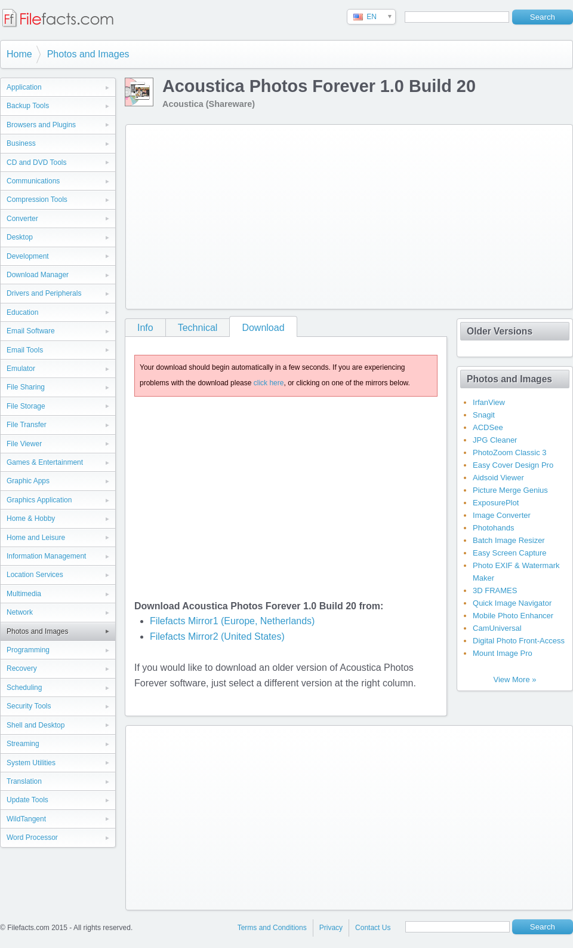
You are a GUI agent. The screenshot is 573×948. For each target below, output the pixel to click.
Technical (198, 328)
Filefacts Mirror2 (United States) (217, 636)
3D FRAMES (495, 590)
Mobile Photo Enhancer (513, 615)
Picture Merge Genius (510, 490)
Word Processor (32, 837)
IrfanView (489, 402)
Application (24, 87)
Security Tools (29, 706)
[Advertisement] (287, 214)
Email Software (31, 331)
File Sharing (26, 387)
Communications (33, 181)
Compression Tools (37, 199)
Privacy (331, 928)
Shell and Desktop (35, 725)
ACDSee (488, 427)
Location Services (35, 574)
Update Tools (27, 800)
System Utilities (31, 763)
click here (269, 383)
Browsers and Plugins (41, 125)
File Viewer (24, 444)
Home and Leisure (36, 537)
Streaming (23, 744)
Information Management (46, 556)
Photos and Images (88, 54)
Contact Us (372, 928)
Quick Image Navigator (512, 603)
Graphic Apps (28, 481)
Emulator (21, 368)
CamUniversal (497, 628)
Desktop (20, 237)
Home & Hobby (31, 518)
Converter (22, 218)
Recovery (22, 668)
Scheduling (24, 687)
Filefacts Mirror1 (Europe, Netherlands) (232, 621)
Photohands (493, 527)
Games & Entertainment (45, 462)
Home (19, 54)
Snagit (484, 414)
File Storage (26, 406)
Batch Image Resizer (509, 540)
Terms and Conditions (272, 928)
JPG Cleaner (495, 439)
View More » (514, 679)
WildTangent (26, 819)
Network (20, 612)
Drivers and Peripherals (44, 293)
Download (263, 328)
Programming (28, 650)
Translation (24, 781)
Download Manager (38, 275)
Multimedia (24, 594)
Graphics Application (39, 500)
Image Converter (502, 515)
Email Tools (25, 350)
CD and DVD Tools (37, 162)
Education (22, 312)
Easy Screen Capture (510, 552)
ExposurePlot (496, 502)
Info (145, 328)
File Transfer (27, 425)
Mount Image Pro (502, 653)
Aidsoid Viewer (498, 477)
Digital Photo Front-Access (519, 640)
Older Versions (499, 331)
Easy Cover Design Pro (513, 465)
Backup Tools (28, 106)
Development (28, 256)
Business (21, 143)
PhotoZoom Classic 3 (510, 452)
